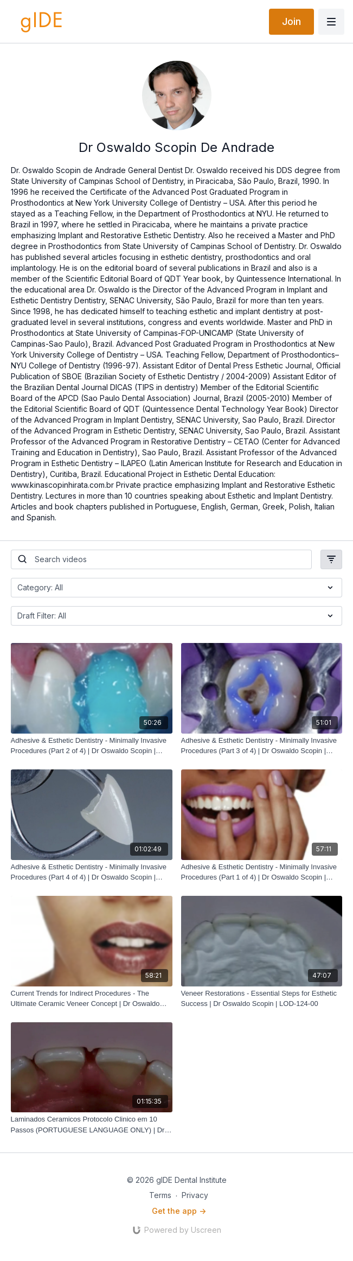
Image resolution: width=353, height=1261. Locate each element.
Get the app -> (179, 1210)
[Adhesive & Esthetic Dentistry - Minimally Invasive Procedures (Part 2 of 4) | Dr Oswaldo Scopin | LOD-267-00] (91, 745)
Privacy (195, 1195)
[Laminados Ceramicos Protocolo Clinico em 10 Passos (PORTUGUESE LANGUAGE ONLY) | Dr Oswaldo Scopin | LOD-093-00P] (91, 1124)
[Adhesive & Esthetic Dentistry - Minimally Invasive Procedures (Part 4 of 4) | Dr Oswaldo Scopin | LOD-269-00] (91, 872)
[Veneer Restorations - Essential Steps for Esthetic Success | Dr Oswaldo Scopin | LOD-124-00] (262, 998)
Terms (160, 1195)
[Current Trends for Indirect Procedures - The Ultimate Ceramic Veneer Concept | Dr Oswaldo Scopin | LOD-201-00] (91, 998)
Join (291, 21)
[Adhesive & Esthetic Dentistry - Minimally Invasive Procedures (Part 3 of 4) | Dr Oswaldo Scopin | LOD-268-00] (262, 745)
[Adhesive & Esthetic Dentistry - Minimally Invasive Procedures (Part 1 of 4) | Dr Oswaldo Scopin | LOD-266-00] (262, 872)
